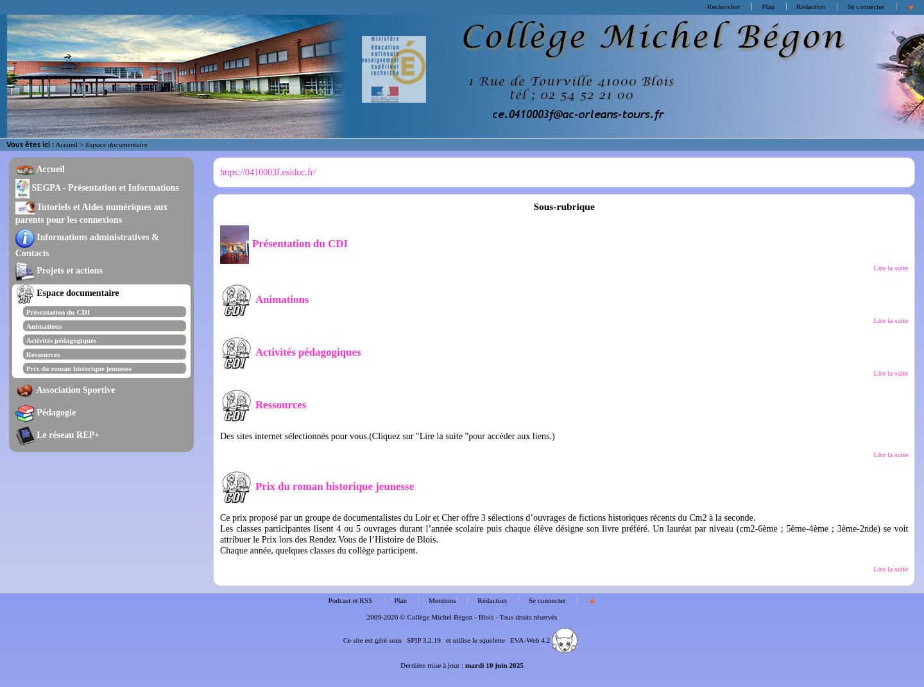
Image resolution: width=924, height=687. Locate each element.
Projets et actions (59, 270)
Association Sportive (65, 390)
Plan (768, 6)
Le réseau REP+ (57, 435)
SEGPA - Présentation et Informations (97, 187)
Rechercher (723, 6)
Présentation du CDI (58, 312)
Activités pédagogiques (61, 340)
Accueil (66, 144)
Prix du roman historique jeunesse (79, 368)
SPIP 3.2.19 (424, 640)
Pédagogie (45, 412)
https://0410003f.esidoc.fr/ (268, 172)
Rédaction (811, 6)
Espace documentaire (67, 293)
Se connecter (865, 6)
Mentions (442, 600)
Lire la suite (891, 268)
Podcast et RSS (351, 600)
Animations (44, 326)
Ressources (43, 354)
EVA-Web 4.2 (544, 640)
